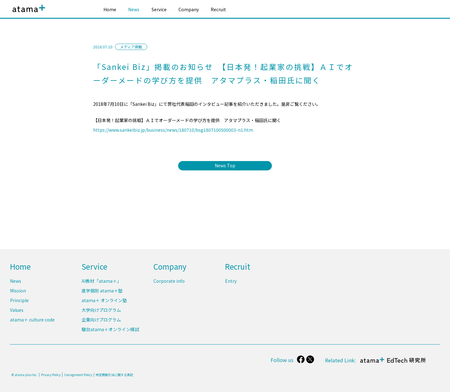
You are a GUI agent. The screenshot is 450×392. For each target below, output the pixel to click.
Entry (231, 281)
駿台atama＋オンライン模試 (110, 329)
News (133, 9)
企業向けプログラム (101, 320)
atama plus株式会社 (27, 13)
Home (109, 9)
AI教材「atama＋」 (101, 281)
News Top (225, 165)
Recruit (218, 9)
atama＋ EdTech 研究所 (392, 363)
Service (159, 9)
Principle (19, 300)
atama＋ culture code (32, 320)
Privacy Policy (51, 375)
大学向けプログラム (101, 310)
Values (16, 310)
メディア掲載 (131, 46)
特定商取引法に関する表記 (114, 375)
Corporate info (169, 281)
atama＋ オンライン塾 (104, 300)
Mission (18, 291)
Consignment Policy (78, 374)
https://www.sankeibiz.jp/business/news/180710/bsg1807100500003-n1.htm (173, 130)
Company (188, 9)
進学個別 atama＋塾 (102, 291)
